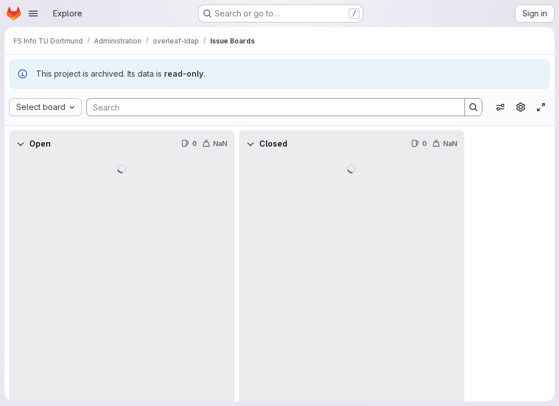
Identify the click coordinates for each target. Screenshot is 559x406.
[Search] (270, 107)
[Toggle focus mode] (541, 107)
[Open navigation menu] (33, 14)
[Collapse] (20, 144)
